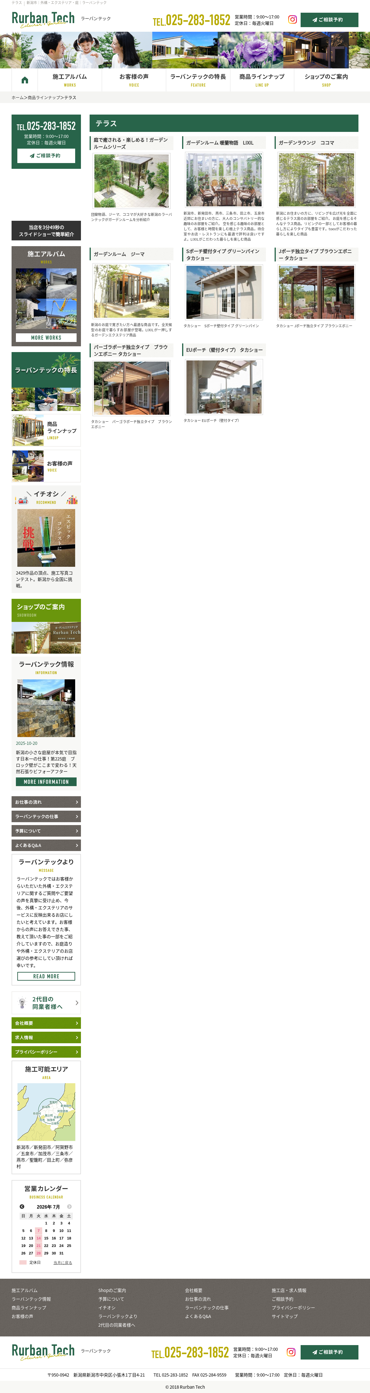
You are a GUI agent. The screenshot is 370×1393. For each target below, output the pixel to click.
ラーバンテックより (118, 1316)
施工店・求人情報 (289, 1290)
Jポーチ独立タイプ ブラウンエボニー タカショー (315, 254)
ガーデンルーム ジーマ (119, 253)
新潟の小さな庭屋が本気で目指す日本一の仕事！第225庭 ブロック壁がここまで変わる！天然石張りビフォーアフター (46, 762)
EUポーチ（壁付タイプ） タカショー (224, 349)
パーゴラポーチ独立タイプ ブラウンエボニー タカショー (131, 350)
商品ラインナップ (44, 97)
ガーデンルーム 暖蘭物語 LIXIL (220, 142)
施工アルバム (25, 1290)
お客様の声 (22, 1316)
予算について (111, 1299)
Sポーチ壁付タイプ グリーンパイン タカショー (226, 254)
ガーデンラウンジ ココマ (306, 142)
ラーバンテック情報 (31, 1299)
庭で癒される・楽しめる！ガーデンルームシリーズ (131, 143)
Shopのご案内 (112, 1290)
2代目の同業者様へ (116, 1325)
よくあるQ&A (198, 1316)
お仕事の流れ (198, 1299)
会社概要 (193, 1290)
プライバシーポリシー (293, 1307)
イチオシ (107, 1307)
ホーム (18, 97)
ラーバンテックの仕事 (207, 1307)
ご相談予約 (282, 1299)
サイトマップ (285, 1316)
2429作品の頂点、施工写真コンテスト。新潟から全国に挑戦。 (44, 579)
